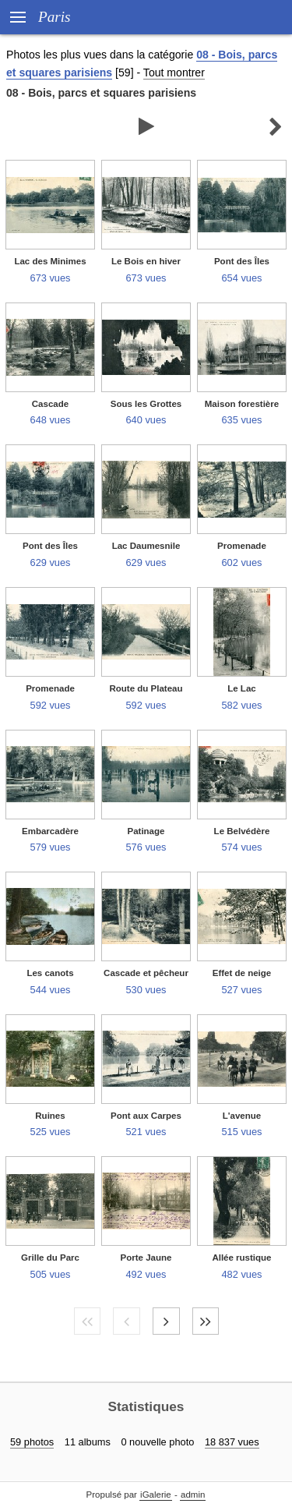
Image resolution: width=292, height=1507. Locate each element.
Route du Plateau (145, 688)
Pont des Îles (241, 261)
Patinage (145, 831)
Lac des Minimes (50, 261)
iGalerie (155, 1494)
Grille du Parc (50, 1257)
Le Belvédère (242, 831)
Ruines (50, 1115)
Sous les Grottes (146, 404)
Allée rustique (241, 1257)
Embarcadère (50, 831)
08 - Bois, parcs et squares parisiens (101, 93)
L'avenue (242, 1115)
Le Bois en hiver (146, 261)
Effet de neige (242, 973)
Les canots (49, 973)
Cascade (50, 404)
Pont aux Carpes (146, 1115)
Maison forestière (242, 404)
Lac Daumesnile (146, 545)
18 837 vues (232, 1442)
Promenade (241, 545)
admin (193, 1494)
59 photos (32, 1442)
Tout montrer (174, 72)
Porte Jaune (146, 1257)
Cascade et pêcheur (146, 973)
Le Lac (241, 688)
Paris (54, 17)
